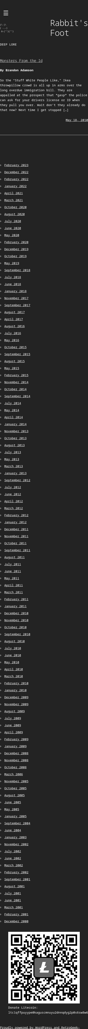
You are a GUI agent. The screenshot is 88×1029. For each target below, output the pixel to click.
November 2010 (16, 620)
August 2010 (14, 641)
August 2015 (14, 361)
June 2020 (12, 228)
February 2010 (16, 683)
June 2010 (12, 655)
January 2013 (15, 473)
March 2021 (13, 200)
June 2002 (12, 858)
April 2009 (13, 732)
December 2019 (16, 249)
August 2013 (14, 445)
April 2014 (13, 417)
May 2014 (11, 410)
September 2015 (17, 354)
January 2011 (15, 606)
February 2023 (16, 165)
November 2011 (16, 536)
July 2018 (12, 277)
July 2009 (12, 718)
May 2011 (11, 578)
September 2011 (17, 550)
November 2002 (16, 844)
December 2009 (16, 697)
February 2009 (16, 739)
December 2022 (16, 172)
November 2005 (16, 781)
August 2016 (14, 326)
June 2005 (12, 802)
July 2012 (12, 487)
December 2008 (16, 753)
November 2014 (16, 382)
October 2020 (15, 207)
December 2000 (16, 921)
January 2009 (15, 746)
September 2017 (17, 305)
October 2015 (15, 347)
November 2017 (16, 298)
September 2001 (17, 879)
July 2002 (12, 851)
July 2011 (12, 564)
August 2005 (14, 795)
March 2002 (13, 865)
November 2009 (16, 704)
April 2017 (13, 319)
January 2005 (15, 816)
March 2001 (13, 907)
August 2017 (14, 312)
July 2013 (12, 452)
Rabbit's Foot (69, 27)
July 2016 (12, 333)
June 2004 (12, 830)
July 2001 (12, 893)
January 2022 (15, 186)
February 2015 (16, 375)
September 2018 (17, 270)
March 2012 (13, 508)
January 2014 (15, 424)
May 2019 (11, 263)
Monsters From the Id (21, 60)
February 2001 (16, 914)
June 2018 (12, 284)
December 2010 (16, 613)
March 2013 (13, 466)
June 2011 (12, 571)
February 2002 (16, 872)
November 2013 (16, 431)
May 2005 (11, 809)
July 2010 (12, 648)
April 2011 (13, 585)
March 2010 (13, 676)
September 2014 (17, 396)
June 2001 (12, 900)
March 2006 (13, 774)
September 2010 (17, 634)
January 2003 (15, 837)
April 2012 (13, 501)
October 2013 (15, 438)
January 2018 (15, 291)
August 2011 (14, 557)
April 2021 (13, 193)
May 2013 (11, 459)
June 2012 (12, 494)
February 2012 (16, 515)
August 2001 (14, 886)
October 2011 (15, 543)
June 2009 (12, 725)
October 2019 (15, 256)
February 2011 (16, 599)
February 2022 (16, 179)
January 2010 (15, 690)
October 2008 (15, 767)
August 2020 (14, 214)
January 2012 (15, 522)
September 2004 (17, 823)
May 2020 (11, 235)
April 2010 (13, 669)
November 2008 (16, 760)
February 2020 (16, 242)
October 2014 (15, 389)
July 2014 (12, 403)
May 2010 (11, 662)
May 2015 (11, 368)
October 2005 (15, 788)
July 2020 (12, 221)
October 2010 (15, 627)
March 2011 (13, 592)
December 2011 (16, 529)
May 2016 (11, 340)
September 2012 (17, 480)
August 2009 (14, 711)
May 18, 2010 (77, 120)
